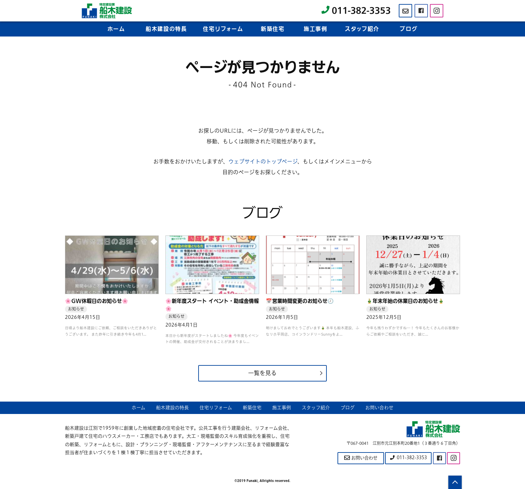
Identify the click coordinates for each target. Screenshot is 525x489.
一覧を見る (262, 373)
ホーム (116, 29)
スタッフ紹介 (316, 408)
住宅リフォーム (216, 408)
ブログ (409, 29)
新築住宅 (272, 29)
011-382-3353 (356, 10)
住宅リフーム (223, 29)
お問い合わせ (379, 408)
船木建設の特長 (166, 29)
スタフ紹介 (362, 29)
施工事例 (315, 29)
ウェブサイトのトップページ (262, 161)
